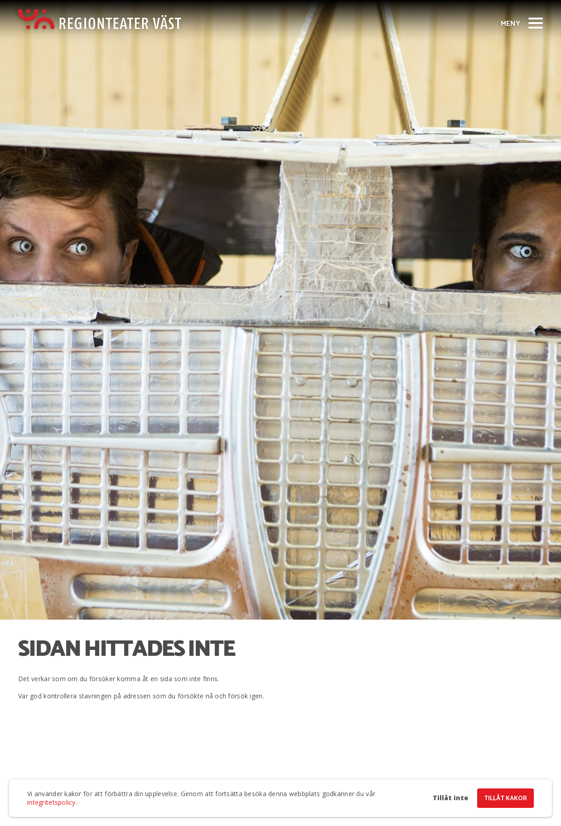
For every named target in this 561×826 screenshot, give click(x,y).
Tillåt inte (450, 798)
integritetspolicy (51, 802)
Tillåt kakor (505, 798)
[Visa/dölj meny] (535, 22)
